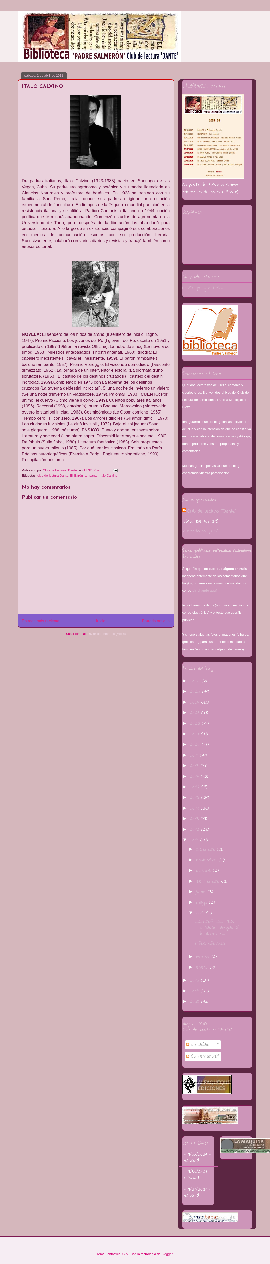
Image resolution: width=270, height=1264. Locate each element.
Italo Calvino (109, 475)
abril (201, 913)
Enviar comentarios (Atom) (106, 634)
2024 (195, 702)
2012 (195, 829)
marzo (203, 957)
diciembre (206, 849)
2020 (196, 745)
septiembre (208, 881)
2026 (196, 681)
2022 (196, 723)
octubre (204, 870)
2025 (196, 691)
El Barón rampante (83, 475)
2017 (195, 776)
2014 (195, 808)
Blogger (167, 1254)
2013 (195, 819)
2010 (195, 980)
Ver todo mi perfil (200, 531)
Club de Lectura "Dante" (211, 511)
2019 (195, 755)
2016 (195, 787)
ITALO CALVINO (210, 943)
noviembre (207, 860)
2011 (195, 840)
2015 (195, 798)
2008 (195, 1001)
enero (203, 967)
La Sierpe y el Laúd (202, 288)
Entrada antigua (156, 621)
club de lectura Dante (52, 475)
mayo (202, 902)
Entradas (198, 1044)
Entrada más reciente (40, 621)
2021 (195, 734)
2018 (195, 766)
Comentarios (201, 1056)
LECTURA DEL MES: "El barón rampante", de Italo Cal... (217, 928)
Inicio (100, 621)
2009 (195, 991)
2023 (195, 713)
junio (202, 892)
